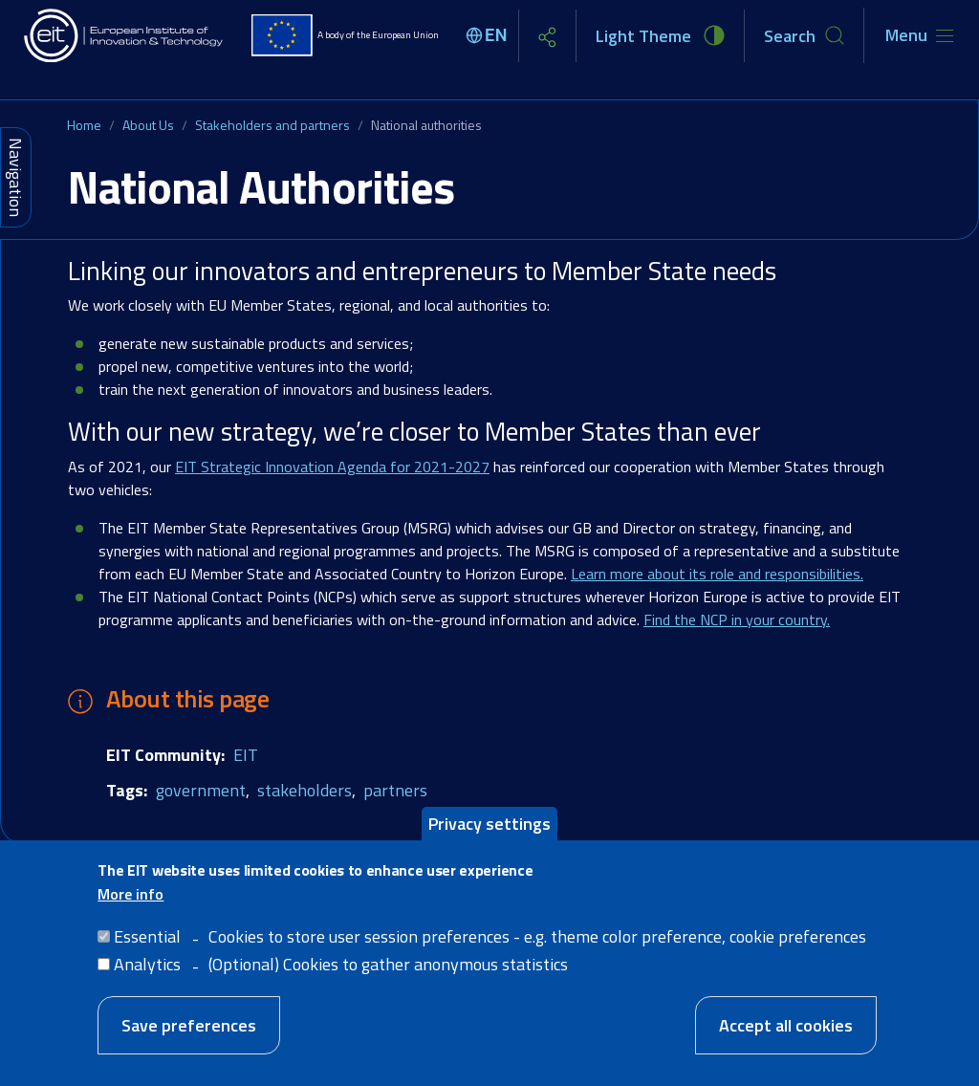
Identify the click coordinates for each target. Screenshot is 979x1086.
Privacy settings (489, 834)
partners (395, 790)
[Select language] (489, 35)
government (201, 790)
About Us (148, 125)
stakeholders (304, 790)
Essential (147, 948)
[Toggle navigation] (919, 35)
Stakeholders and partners (272, 125)
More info (130, 905)
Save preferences (188, 1037)
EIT (245, 755)
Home (84, 125)
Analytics (147, 975)
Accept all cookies (786, 1037)
